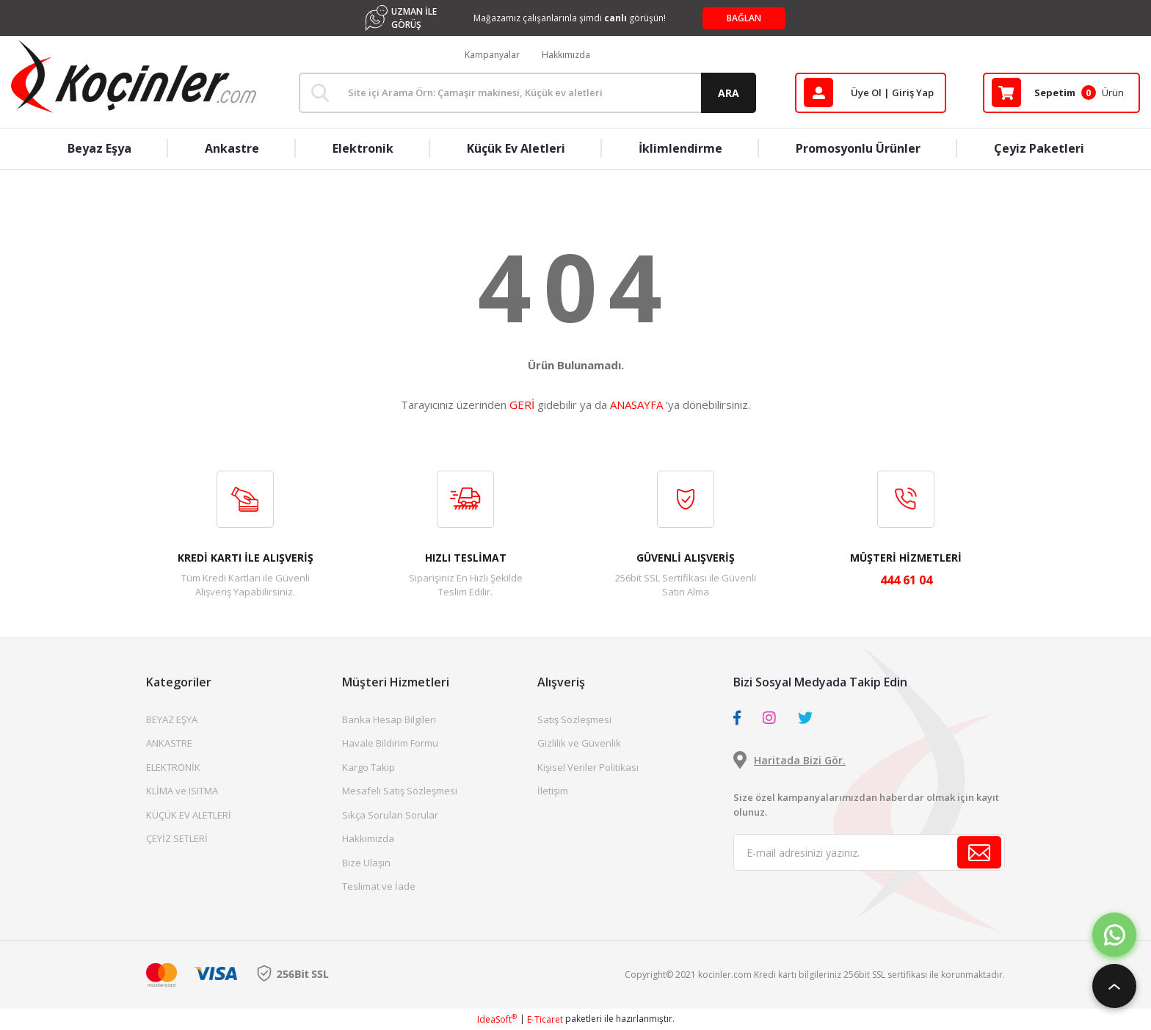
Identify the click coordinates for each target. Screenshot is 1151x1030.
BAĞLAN (744, 18)
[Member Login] (870, 93)
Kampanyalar (492, 54)
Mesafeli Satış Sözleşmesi (399, 790)
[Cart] (1061, 93)
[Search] (527, 93)
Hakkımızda (566, 54)
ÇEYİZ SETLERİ (177, 838)
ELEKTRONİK (173, 767)
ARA (728, 93)
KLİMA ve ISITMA (182, 790)
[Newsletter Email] (869, 852)
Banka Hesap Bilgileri (389, 719)
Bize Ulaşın (366, 862)
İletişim (552, 790)
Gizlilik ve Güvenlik (579, 743)
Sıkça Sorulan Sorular (390, 815)
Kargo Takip (368, 767)
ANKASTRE (169, 743)
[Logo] (133, 76)
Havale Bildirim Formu (390, 743)
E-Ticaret (545, 1019)
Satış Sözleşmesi (574, 719)
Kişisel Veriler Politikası (588, 767)
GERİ (521, 404)
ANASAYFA (636, 404)
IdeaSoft (497, 1019)
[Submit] (979, 852)
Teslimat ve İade (378, 886)
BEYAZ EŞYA (171, 719)
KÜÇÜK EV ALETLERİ (188, 815)
